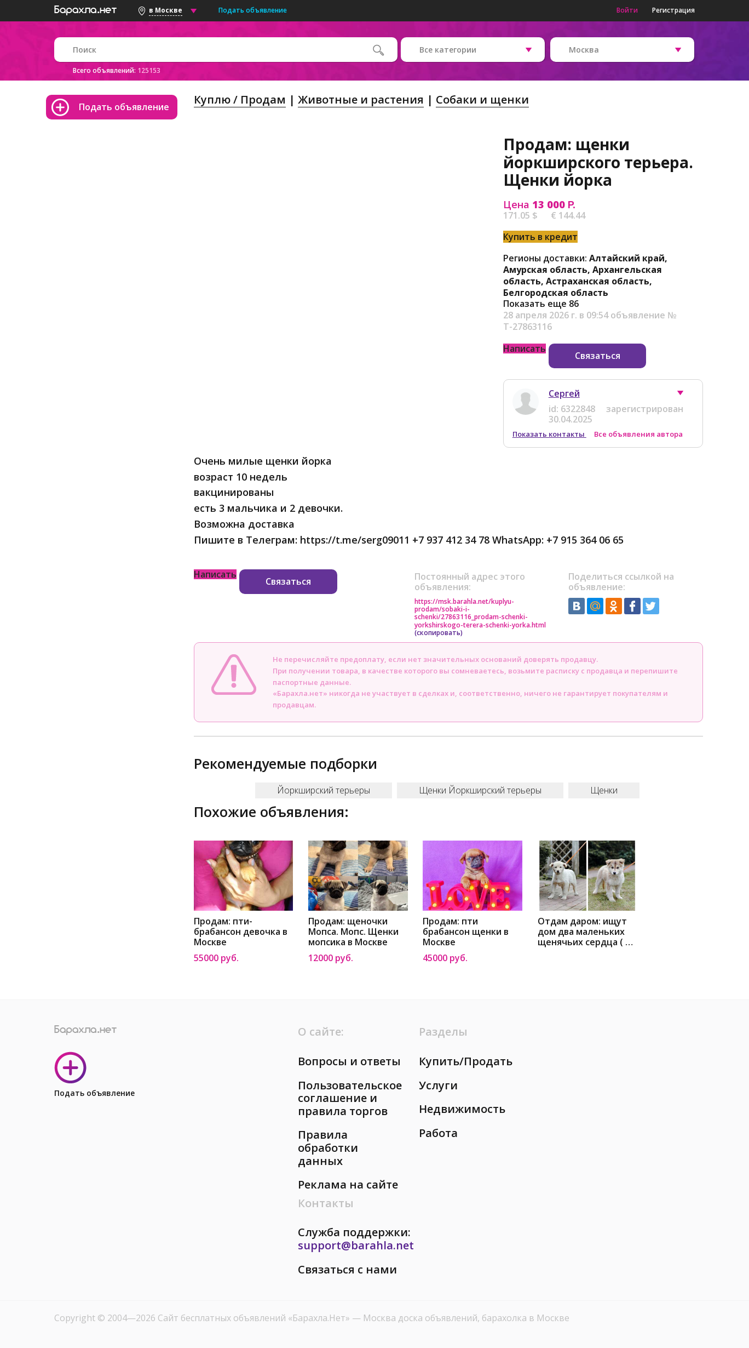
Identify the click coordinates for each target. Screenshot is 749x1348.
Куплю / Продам (240, 99)
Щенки (604, 790)
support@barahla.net (356, 1245)
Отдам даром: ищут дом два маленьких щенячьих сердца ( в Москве (584, 931)
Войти (627, 10)
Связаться (597, 356)
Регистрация (673, 10)
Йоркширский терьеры (323, 790)
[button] (685, 395)
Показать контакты (549, 434)
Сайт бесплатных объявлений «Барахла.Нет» (255, 1318)
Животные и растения (361, 99)
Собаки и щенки (482, 99)
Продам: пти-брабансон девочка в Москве (240, 931)
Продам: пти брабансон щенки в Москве (466, 931)
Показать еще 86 (541, 304)
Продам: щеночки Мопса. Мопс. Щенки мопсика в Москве (353, 931)
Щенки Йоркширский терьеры (480, 790)
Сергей (564, 393)
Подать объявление (252, 10)
